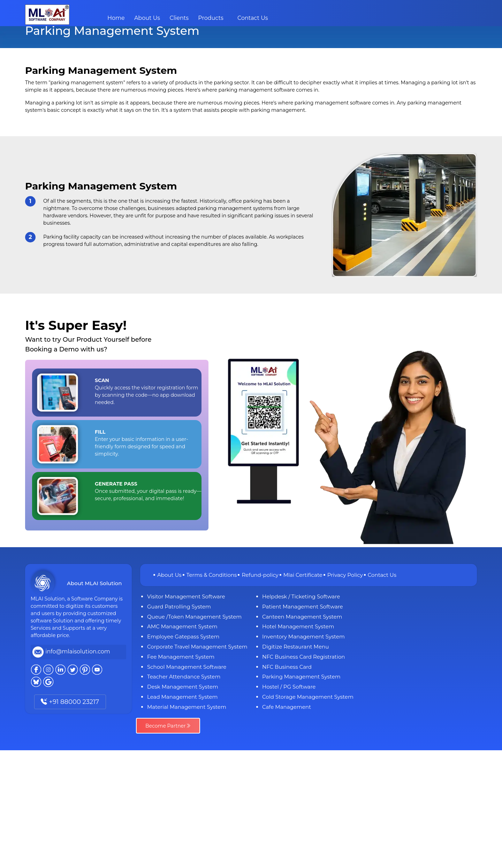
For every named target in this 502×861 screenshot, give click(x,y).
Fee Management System (180, 656)
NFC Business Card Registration (303, 656)
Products (210, 18)
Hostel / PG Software (288, 686)
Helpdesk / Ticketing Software (301, 596)
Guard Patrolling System (179, 606)
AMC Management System (182, 626)
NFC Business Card (287, 667)
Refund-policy (260, 575)
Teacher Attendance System (183, 676)
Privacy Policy (345, 575)
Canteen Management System (302, 616)
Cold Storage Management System (307, 696)
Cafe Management (286, 707)
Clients (179, 18)
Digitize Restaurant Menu (295, 646)
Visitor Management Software (186, 596)
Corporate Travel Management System (197, 646)
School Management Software (186, 667)
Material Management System (186, 707)
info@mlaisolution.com (77, 651)
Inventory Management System (303, 636)
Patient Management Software (302, 606)
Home (116, 18)
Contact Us (252, 18)
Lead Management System (182, 696)
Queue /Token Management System (194, 616)
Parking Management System (301, 676)
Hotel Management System (298, 626)
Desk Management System (182, 686)
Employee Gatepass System (183, 636)
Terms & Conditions (212, 575)
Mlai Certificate (302, 575)
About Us (147, 18)
